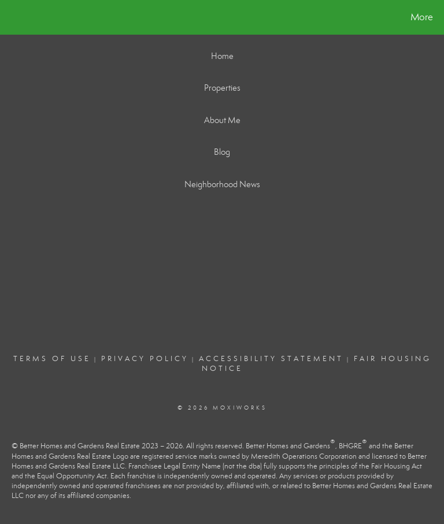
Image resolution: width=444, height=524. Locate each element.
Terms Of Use (52, 358)
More (421, 17)
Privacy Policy (144, 358)
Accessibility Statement (271, 358)
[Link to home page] (11, 17)
